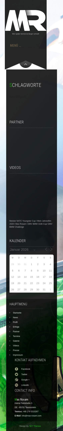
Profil (15, 322)
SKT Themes (35, 426)
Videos (16, 345)
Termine (16, 336)
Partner (16, 331)
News (15, 317)
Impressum (18, 355)
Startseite (17, 313)
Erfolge (16, 327)
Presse (16, 350)
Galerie (16, 341)
